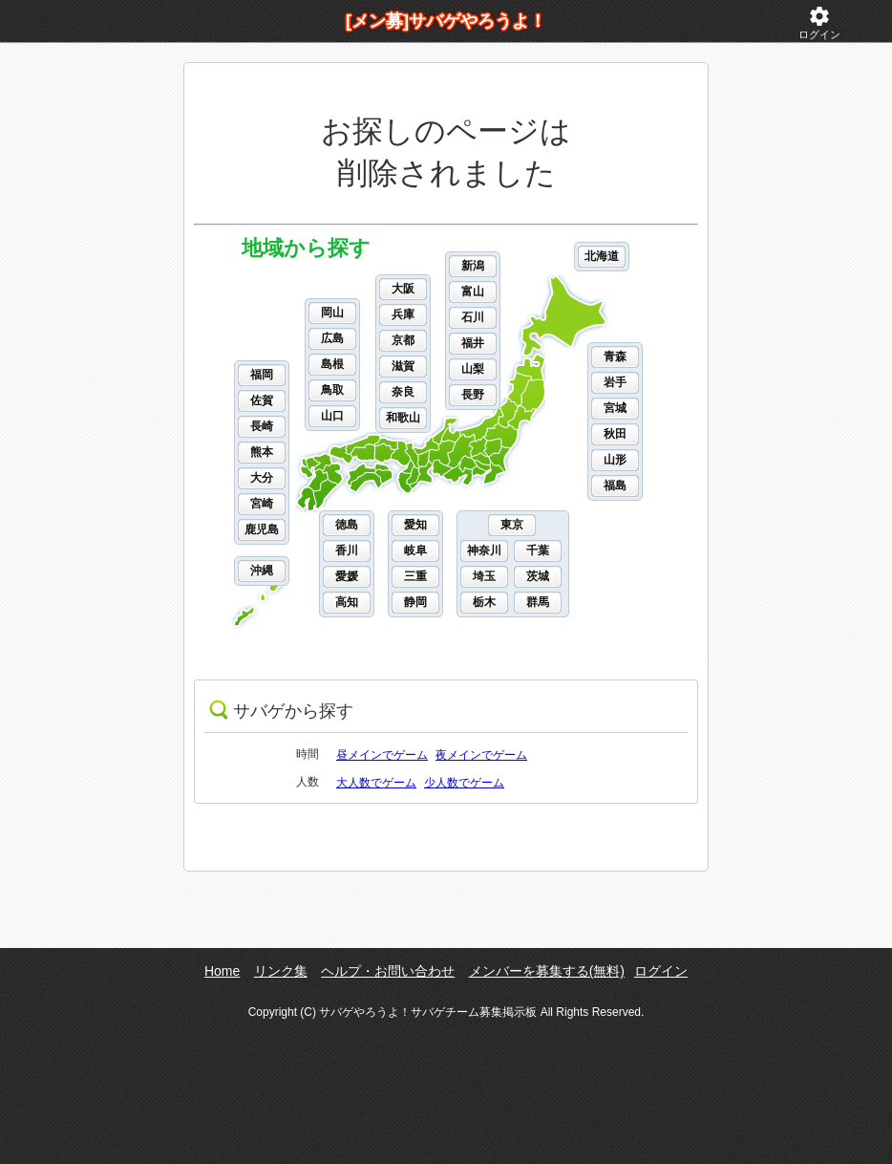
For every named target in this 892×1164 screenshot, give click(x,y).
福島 (615, 485)
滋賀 (403, 366)
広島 (332, 338)
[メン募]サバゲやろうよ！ (446, 21)
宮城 (615, 408)
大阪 (403, 288)
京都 (403, 340)
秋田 (615, 434)
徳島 (346, 524)
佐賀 (261, 400)
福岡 (261, 374)
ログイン (819, 22)
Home (222, 971)
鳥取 (332, 390)
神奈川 (484, 550)
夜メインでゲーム (481, 755)
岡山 (332, 312)
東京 (511, 524)
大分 (261, 478)
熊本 (261, 452)
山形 (615, 459)
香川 (346, 550)
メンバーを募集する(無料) (547, 971)
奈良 (403, 392)
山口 (332, 415)
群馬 (537, 602)
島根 (332, 364)
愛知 (415, 524)
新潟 (472, 265)
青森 (615, 356)
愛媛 (346, 576)
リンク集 (281, 971)
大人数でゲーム (376, 782)
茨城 (537, 576)
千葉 (537, 550)
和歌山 (403, 417)
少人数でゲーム (464, 782)
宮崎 (261, 503)
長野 (472, 394)
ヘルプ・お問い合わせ (388, 971)
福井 (472, 343)
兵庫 (403, 314)
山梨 (472, 369)
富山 (472, 291)
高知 (346, 602)
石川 (472, 317)
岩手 (615, 382)
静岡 (415, 602)
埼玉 (484, 576)
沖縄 (261, 570)
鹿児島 (261, 529)
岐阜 (415, 550)
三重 (415, 576)
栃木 (484, 602)
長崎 (261, 426)
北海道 (601, 256)
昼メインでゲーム (382, 755)
